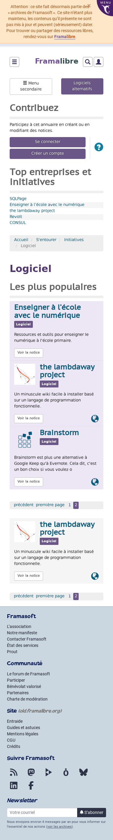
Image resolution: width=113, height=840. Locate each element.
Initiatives (74, 240)
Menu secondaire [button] (31, 87)
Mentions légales (22, 733)
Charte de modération (27, 699)
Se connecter (47, 142)
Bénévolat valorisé (24, 686)
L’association (19, 626)
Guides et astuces (23, 727)
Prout (12, 651)
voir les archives (59, 827)
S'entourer (46, 240)
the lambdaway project (32, 211)
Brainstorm (59, 433)
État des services (22, 645)
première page (50, 505)
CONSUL (18, 223)
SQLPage (18, 199)
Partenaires (18, 692)
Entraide (15, 721)
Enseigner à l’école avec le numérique (47, 205)
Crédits (13, 746)
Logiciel (23, 324)
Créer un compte (47, 154)
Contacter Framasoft (26, 639)
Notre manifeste (22, 632)
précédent (23, 505)
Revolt (16, 217)
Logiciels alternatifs (82, 86)
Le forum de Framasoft (28, 673)
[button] (98, 148)
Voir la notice (28, 352)
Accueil (21, 240)
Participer (16, 680)
